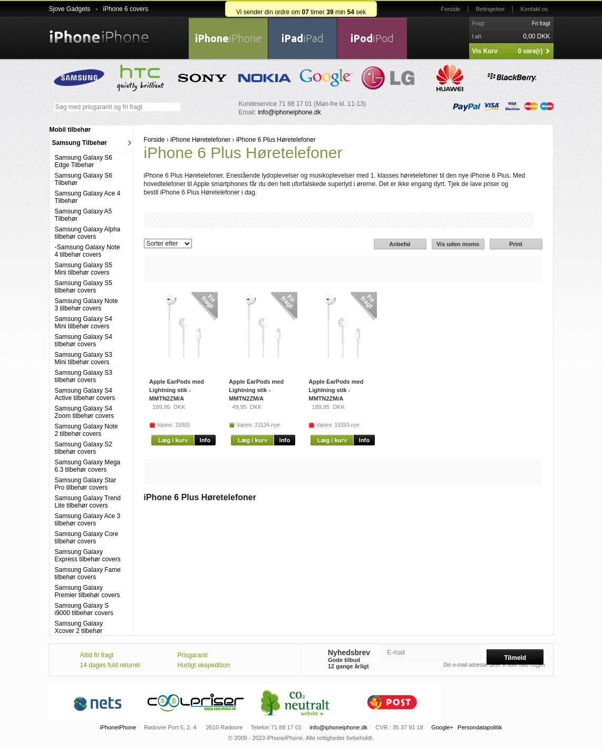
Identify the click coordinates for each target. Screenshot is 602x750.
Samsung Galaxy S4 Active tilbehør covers (85, 394)
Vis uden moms (457, 244)
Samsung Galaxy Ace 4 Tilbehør (88, 197)
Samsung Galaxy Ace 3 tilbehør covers (88, 519)
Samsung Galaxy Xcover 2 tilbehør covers (79, 631)
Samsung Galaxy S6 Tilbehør (83, 179)
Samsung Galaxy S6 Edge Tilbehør (83, 161)
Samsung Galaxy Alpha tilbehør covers (88, 233)
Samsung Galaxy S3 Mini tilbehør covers (83, 358)
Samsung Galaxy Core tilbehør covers (87, 537)
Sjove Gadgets (70, 9)
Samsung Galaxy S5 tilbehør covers (83, 286)
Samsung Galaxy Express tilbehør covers (88, 555)
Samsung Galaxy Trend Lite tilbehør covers (88, 501)
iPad (302, 38)
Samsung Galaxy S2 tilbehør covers (83, 448)
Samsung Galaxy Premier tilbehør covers (87, 591)
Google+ (442, 727)
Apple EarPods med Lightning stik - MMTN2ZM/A (176, 390)
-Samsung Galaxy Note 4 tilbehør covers (87, 250)
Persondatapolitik (480, 727)
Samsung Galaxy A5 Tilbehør (83, 215)
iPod (372, 38)
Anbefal (399, 244)
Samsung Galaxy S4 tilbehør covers (83, 340)
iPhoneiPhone (118, 727)
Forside (450, 9)
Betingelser (490, 9)
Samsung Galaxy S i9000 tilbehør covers (84, 609)
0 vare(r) (530, 51)
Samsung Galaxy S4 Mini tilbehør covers (83, 322)
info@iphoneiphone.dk (289, 112)
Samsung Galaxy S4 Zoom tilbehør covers (84, 412)
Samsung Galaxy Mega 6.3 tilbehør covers (88, 466)
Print (515, 244)
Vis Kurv (485, 51)
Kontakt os (534, 9)
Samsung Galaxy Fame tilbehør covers (88, 573)
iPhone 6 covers (125, 9)
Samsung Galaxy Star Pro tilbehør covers (85, 483)
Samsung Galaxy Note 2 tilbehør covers (86, 430)
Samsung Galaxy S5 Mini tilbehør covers (83, 268)
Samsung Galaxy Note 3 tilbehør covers (86, 304)
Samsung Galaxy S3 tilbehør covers (83, 376)
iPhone (228, 38)
